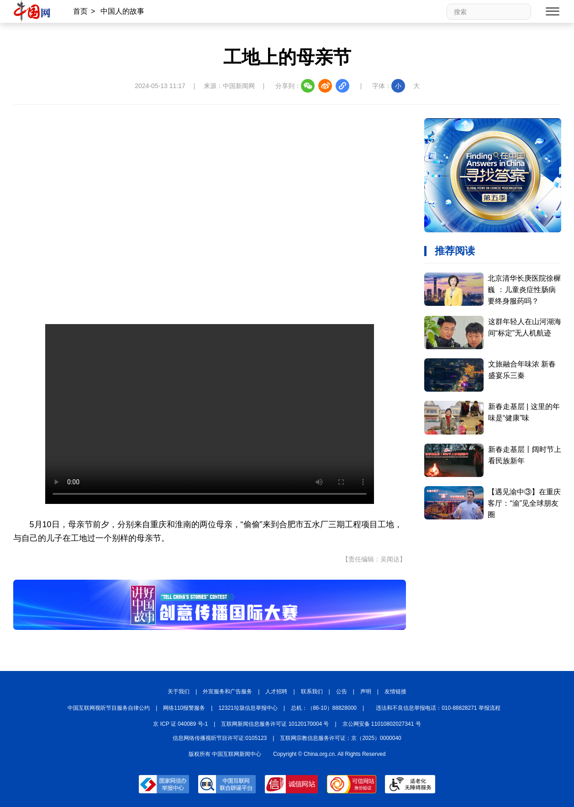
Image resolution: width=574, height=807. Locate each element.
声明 (365, 691)
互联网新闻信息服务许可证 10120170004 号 (275, 724)
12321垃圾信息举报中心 (247, 708)
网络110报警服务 (184, 708)
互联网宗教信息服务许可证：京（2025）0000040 (340, 738)
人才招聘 (276, 691)
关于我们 (179, 691)
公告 (341, 691)
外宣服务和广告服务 (227, 691)
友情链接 (395, 691)
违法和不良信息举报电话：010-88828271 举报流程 (438, 708)
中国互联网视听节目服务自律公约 (109, 708)
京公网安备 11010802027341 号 (381, 724)
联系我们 (312, 691)
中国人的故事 (122, 11)
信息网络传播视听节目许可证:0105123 (220, 738)
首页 (80, 11)
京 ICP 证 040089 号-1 (180, 724)
